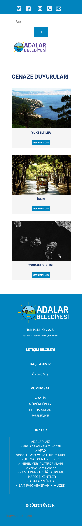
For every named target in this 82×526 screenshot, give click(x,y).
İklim (41, 199)
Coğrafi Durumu (41, 265)
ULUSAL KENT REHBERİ (41, 459)
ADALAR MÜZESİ (42, 481)
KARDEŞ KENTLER (42, 477)
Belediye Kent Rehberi (40, 468)
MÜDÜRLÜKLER (40, 404)
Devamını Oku (41, 142)
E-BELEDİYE (40, 415)
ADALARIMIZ (40, 441)
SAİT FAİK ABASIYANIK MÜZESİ (42, 485)
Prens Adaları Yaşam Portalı (40, 446)
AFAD (42, 450)
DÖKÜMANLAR (40, 410)
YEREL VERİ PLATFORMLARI (42, 463)
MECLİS (40, 398)
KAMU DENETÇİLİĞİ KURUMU (42, 472)
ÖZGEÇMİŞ (40, 374)
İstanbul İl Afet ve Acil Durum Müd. (40, 455)
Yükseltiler (41, 132)
